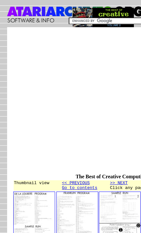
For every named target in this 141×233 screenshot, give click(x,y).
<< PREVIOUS (76, 183)
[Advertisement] (70, 103)
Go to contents (79, 189)
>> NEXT (119, 183)
